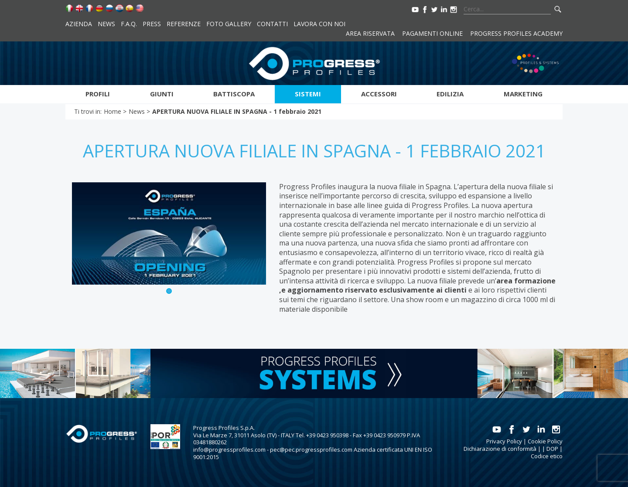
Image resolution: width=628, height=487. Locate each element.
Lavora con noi (319, 24)
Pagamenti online (432, 33)
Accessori (379, 93)
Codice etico (547, 456)
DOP (552, 449)
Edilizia (450, 93)
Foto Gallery (228, 24)
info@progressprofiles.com (229, 449)
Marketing (523, 93)
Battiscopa (234, 93)
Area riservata (370, 33)
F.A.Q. (129, 24)
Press (152, 24)
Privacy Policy (504, 441)
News (106, 24)
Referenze (184, 24)
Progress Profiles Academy (516, 33)
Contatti (272, 24)
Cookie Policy (545, 441)
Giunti (162, 93)
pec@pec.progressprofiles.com (311, 449)
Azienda (78, 24)
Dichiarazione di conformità (500, 449)
